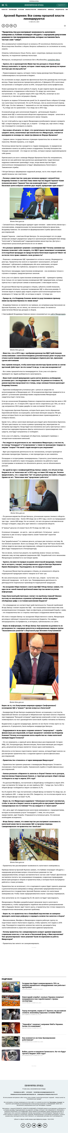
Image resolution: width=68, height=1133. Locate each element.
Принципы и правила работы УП (47, 1094)
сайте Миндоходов (57, 314)
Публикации (13, 9)
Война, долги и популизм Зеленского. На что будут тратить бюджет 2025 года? (44, 1053)
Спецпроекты (59, 9)
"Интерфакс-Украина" (55, 1102)
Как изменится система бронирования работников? (38, 1039)
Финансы (51, 9)
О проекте (29, 1092)
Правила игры (42, 9)
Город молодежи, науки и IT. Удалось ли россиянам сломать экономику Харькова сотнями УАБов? (44, 1012)
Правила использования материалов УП (23, 1094)
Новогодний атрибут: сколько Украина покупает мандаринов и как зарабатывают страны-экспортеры (43, 999)
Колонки (21, 9)
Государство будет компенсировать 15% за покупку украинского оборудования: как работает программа (44, 985)
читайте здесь (53, 60)
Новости (4, 9)
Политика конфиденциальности (44, 1092)
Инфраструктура (30, 9)
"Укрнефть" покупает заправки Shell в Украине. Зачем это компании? (42, 1025)
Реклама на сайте (19, 1092)
